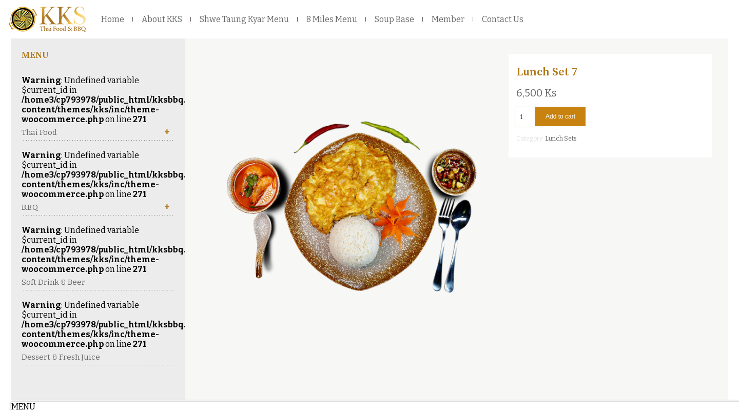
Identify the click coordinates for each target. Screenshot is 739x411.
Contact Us (502, 19)
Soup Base (394, 19)
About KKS (162, 19)
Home (112, 19)
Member (448, 19)
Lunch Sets (561, 138)
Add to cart (560, 116)
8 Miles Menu (331, 19)
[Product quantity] (525, 117)
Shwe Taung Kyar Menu (244, 19)
